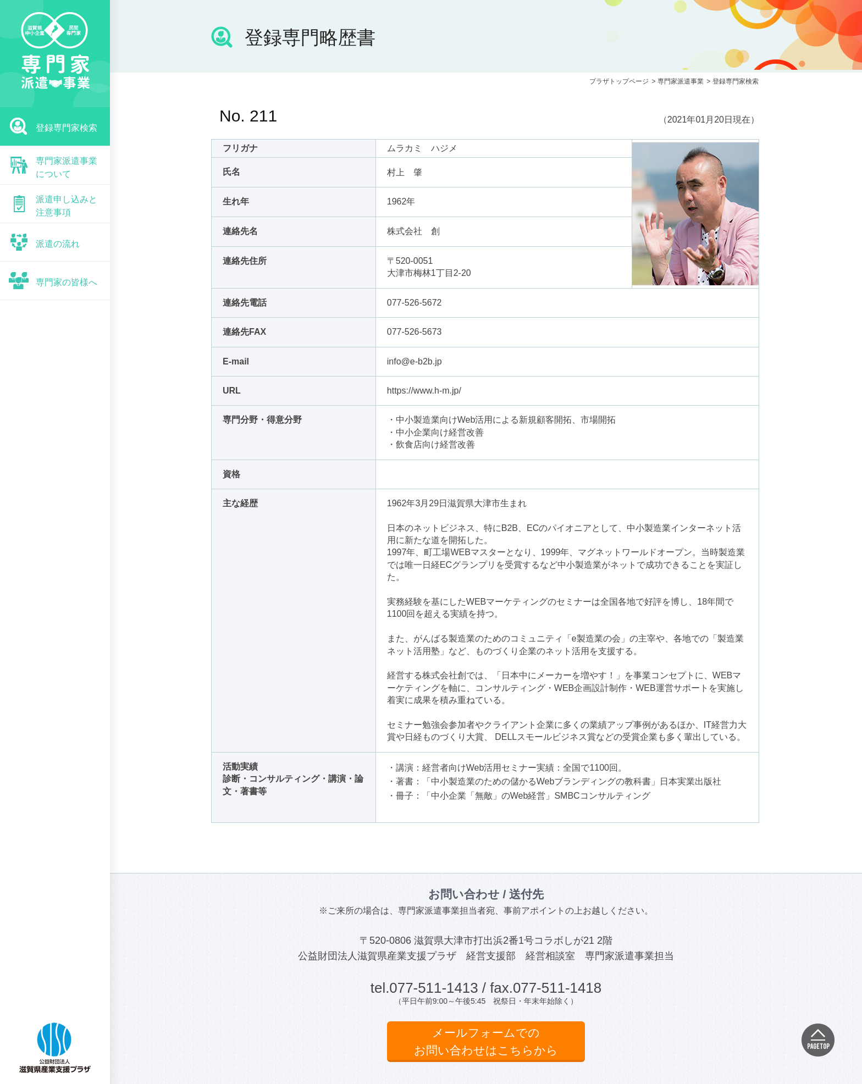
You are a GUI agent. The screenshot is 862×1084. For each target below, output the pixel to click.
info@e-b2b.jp (414, 361)
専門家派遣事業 (680, 81)
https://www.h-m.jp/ (424, 390)
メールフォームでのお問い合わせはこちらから (486, 1041)
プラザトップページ (619, 81)
